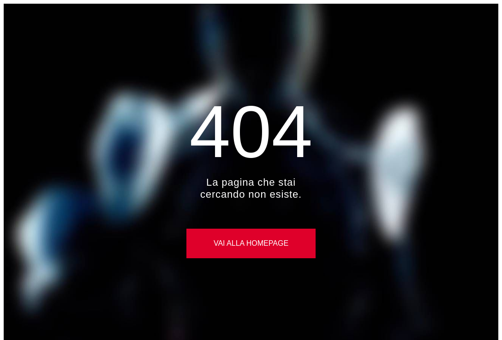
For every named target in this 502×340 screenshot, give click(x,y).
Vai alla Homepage (251, 243)
